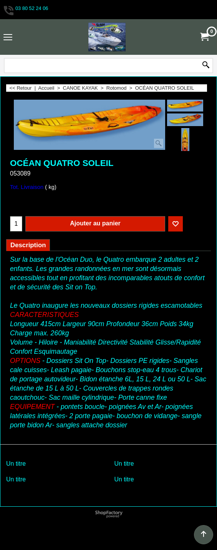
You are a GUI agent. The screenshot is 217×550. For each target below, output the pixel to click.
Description (28, 245)
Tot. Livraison (26, 187)
